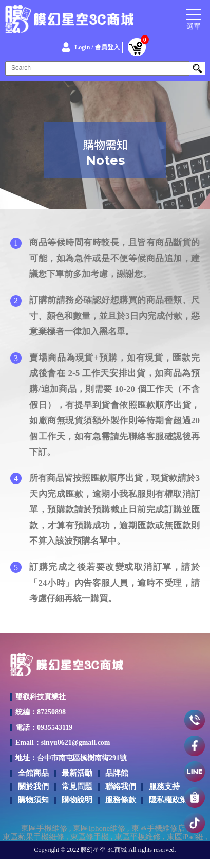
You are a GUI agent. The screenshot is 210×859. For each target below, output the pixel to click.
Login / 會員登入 (96, 47)
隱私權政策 (168, 800)
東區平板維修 (137, 837)
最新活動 (77, 773)
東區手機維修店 (158, 828)
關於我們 (33, 786)
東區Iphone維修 (99, 828)
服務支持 (164, 786)
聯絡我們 (120, 786)
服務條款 (120, 800)
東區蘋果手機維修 (33, 837)
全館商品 (33, 773)
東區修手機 (89, 837)
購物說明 (77, 800)
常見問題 (77, 786)
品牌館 (116, 773)
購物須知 (33, 800)
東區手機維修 (44, 828)
